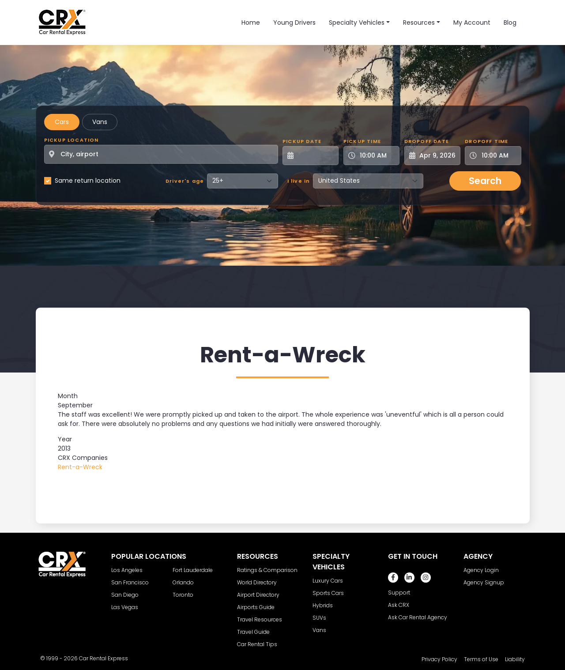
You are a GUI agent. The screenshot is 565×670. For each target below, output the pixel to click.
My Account (471, 22)
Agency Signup (483, 582)
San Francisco (130, 582)
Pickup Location (71, 139)
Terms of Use (481, 659)
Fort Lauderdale (193, 570)
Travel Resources (259, 619)
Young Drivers (294, 22)
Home (250, 22)
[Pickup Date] (315, 155)
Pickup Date (301, 141)
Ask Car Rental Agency (417, 617)
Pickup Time (362, 141)
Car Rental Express (103, 658)
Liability (515, 659)
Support (399, 592)
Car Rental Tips (257, 644)
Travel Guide (253, 632)
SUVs (319, 617)
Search (485, 180)
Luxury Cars (328, 580)
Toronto (183, 594)
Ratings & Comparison (267, 570)
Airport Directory (258, 594)
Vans (99, 121)
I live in (298, 180)
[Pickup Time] (376, 155)
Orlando (183, 582)
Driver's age (185, 180)
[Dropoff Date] (437, 155)
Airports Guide (256, 607)
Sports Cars (328, 593)
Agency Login (481, 570)
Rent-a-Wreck (80, 467)
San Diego (125, 594)
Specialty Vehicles (356, 22)
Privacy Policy (439, 659)
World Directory (257, 582)
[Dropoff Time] (498, 155)
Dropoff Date (426, 141)
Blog (510, 22)
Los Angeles (127, 570)
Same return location (88, 180)
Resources (419, 22)
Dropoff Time (486, 141)
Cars (62, 121)
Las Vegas (124, 607)
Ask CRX (398, 605)
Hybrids (323, 605)
